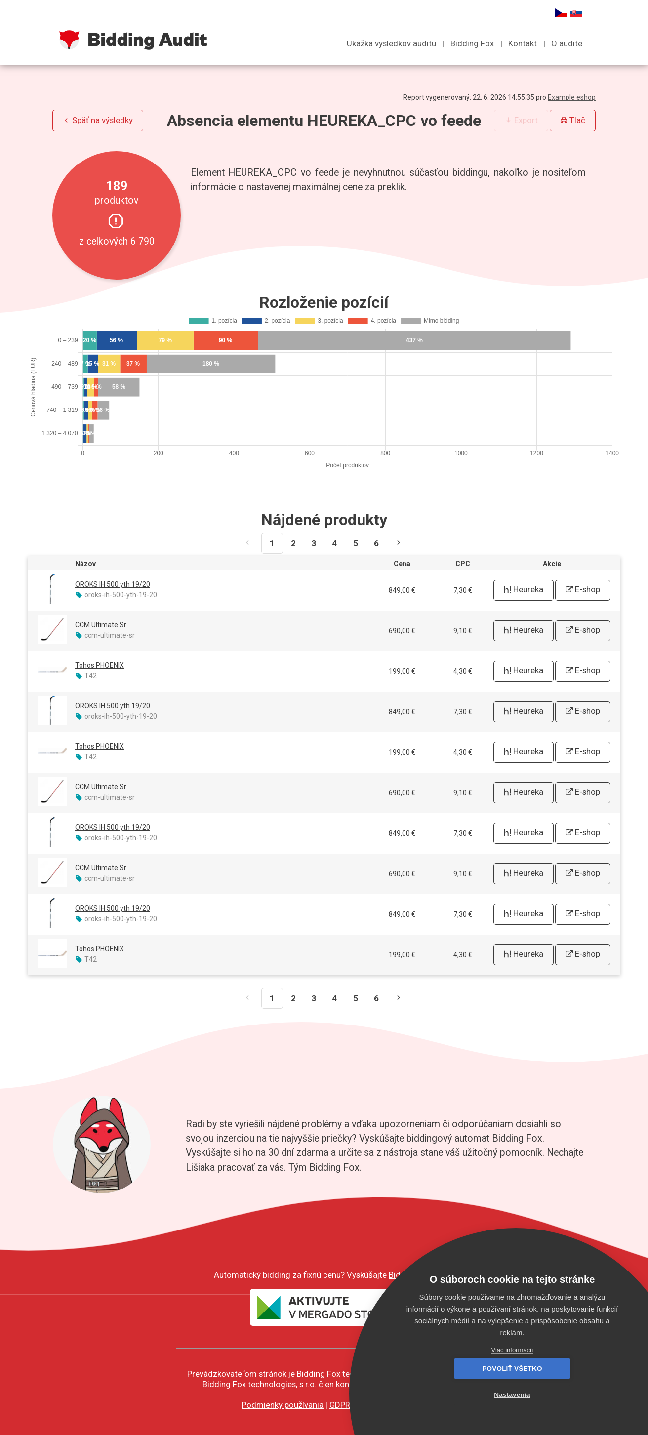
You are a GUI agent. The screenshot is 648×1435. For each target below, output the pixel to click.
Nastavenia (566, 1394)
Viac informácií (512, 1349)
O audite (566, 43)
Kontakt (522, 43)
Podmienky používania (283, 1405)
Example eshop (572, 97)
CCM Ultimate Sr (100, 625)
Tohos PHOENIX (99, 665)
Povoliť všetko (457, 1394)
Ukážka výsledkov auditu (391, 43)
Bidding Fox (472, 43)
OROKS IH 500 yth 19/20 (112, 584)
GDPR (339, 1405)
